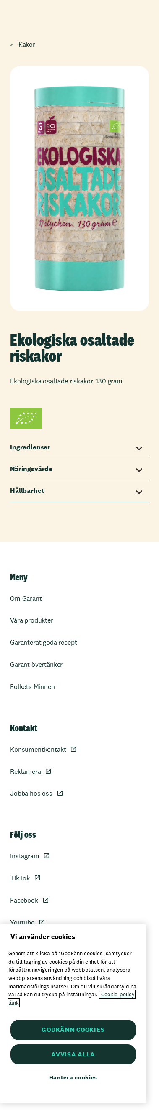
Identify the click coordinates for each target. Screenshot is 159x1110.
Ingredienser (30, 447)
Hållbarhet (27, 491)
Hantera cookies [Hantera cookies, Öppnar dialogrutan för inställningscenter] (73, 1077)
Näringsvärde (31, 469)
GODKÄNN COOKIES (73, 1029)
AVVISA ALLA (73, 1054)
